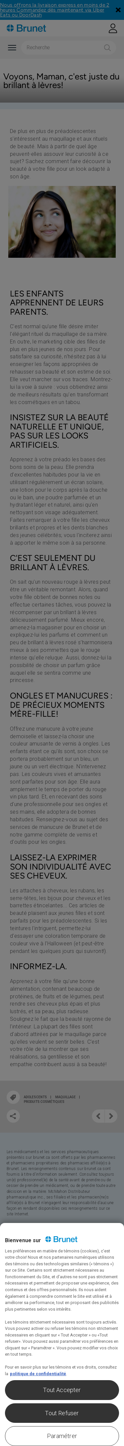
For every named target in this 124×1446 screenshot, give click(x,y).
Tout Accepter (62, 1389)
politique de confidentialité (38, 1373)
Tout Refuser (62, 1413)
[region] (62, 1334)
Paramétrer (62, 1435)
